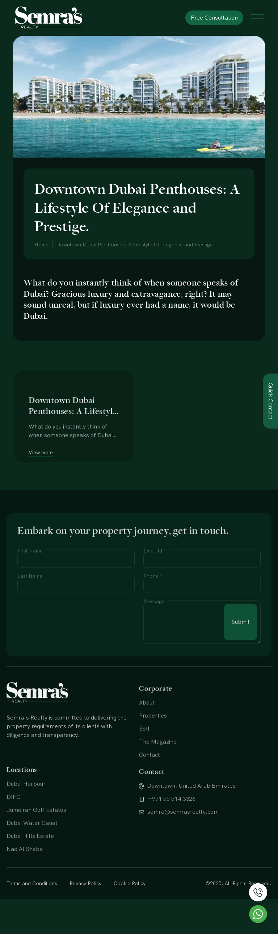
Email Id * (154, 582)
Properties (153, 746)
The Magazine (158, 772)
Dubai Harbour (26, 815)
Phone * (152, 607)
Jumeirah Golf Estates (36, 841)
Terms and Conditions (32, 897)
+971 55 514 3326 (167, 830)
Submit (240, 653)
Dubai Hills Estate (30, 867)
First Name (30, 582)
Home (41, 244)
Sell (144, 759)
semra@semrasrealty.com (179, 843)
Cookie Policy (130, 897)
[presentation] (72, 645)
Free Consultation (214, 17)
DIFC (13, 828)
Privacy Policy (85, 897)
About (147, 733)
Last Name (29, 607)
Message (154, 632)
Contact (149, 785)
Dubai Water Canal (32, 854)
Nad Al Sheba (25, 880)
